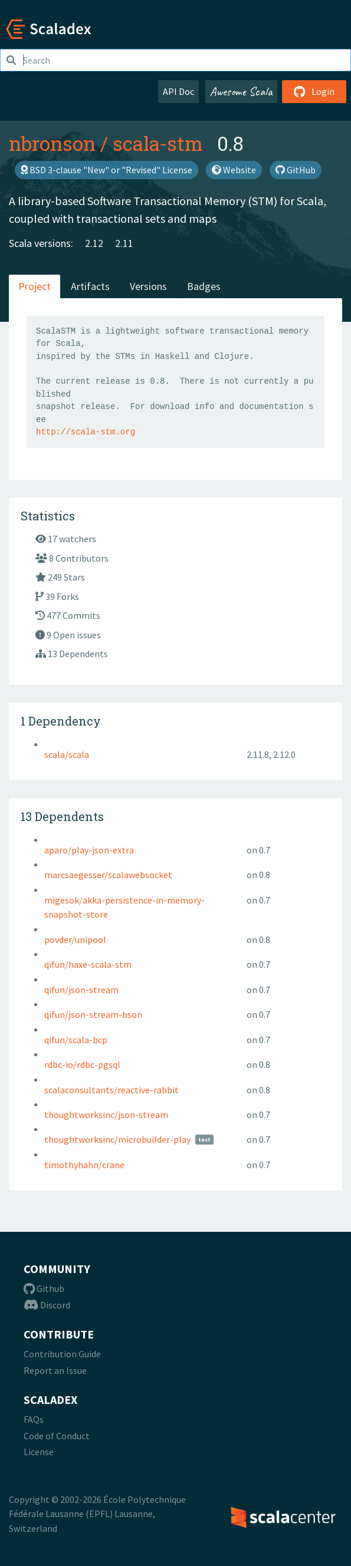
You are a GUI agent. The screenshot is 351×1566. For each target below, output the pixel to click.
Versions (148, 286)
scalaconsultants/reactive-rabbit (111, 1090)
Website (234, 170)
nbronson (52, 143)
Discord (47, 1305)
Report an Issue (55, 1370)
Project (34, 286)
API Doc (178, 91)
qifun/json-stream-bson (93, 1014)
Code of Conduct (57, 1436)
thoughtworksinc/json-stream (106, 1114)
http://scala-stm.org (85, 432)
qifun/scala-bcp (75, 1040)
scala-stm (158, 143)
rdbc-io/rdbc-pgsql (82, 1064)
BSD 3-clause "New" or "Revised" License (106, 170)
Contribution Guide (62, 1354)
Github (44, 1288)
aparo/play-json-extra (89, 850)
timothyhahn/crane (84, 1165)
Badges (204, 286)
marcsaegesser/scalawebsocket (108, 875)
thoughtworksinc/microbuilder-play (117, 1139)
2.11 (124, 243)
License (39, 1452)
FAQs (34, 1419)
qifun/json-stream (81, 989)
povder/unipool (75, 939)
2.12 (94, 243)
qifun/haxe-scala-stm (88, 964)
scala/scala (66, 754)
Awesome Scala (241, 91)
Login (314, 91)
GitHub (295, 170)
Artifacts (90, 286)
